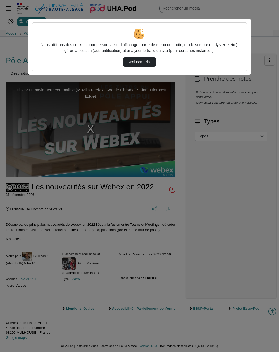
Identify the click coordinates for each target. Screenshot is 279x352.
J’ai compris (139, 62)
